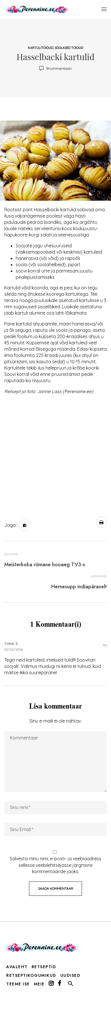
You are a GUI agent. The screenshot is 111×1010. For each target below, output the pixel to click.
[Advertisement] (53, 452)
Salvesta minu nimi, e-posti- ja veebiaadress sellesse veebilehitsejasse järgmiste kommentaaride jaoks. (55, 865)
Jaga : (11, 525)
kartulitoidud (40, 48)
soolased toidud (69, 48)
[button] (70, 984)
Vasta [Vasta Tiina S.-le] (105, 646)
